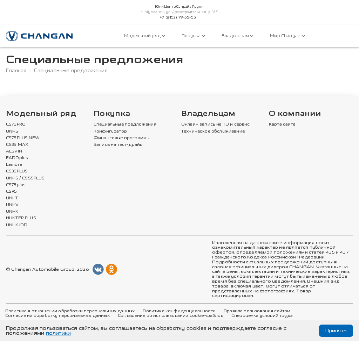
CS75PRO (16, 124)
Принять (336, 330)
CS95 (11, 192)
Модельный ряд (144, 36)
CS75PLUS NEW (23, 138)
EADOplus (17, 158)
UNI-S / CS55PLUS (25, 178)
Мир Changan (287, 36)
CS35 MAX (17, 145)
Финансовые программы (122, 138)
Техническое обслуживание (213, 131)
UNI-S (12, 131)
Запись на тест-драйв (118, 145)
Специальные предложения (125, 124)
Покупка (193, 36)
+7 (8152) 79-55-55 (178, 17)
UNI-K (12, 211)
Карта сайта (282, 124)
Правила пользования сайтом (257, 311)
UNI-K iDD (17, 225)
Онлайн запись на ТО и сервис (215, 124)
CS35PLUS (17, 171)
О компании (295, 114)
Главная (16, 70)
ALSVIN (14, 151)
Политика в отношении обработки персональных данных (70, 311)
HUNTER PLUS (21, 218)
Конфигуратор (110, 131)
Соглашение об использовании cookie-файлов (170, 316)
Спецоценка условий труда (262, 316)
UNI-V (12, 205)
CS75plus (15, 185)
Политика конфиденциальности (179, 311)
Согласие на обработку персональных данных (57, 316)
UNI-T (12, 198)
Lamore (14, 165)
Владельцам (237, 36)
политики (58, 333)
